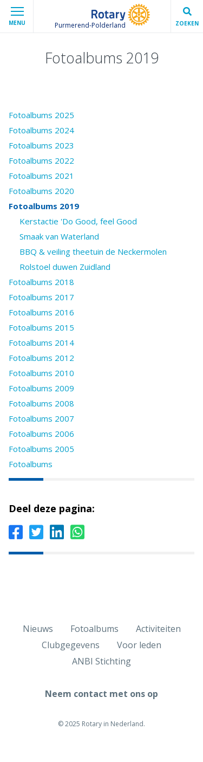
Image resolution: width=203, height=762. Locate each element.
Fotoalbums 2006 (41, 433)
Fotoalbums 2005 (41, 448)
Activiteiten (158, 629)
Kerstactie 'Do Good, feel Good (78, 221)
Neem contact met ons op (101, 694)
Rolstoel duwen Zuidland (64, 266)
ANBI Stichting (101, 661)
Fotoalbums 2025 (41, 114)
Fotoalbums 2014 (41, 342)
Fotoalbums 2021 (41, 175)
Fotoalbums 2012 (41, 357)
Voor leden (139, 645)
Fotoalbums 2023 (41, 145)
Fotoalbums (31, 464)
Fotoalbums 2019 (44, 206)
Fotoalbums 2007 (41, 418)
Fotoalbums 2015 (41, 327)
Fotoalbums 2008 (41, 403)
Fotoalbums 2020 (41, 190)
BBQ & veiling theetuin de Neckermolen (93, 251)
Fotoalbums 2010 (41, 372)
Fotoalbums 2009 (41, 388)
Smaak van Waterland (59, 236)
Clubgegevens (71, 645)
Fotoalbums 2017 (41, 297)
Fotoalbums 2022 (41, 160)
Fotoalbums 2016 (41, 312)
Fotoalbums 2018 (41, 281)
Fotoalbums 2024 (41, 130)
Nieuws (38, 629)
